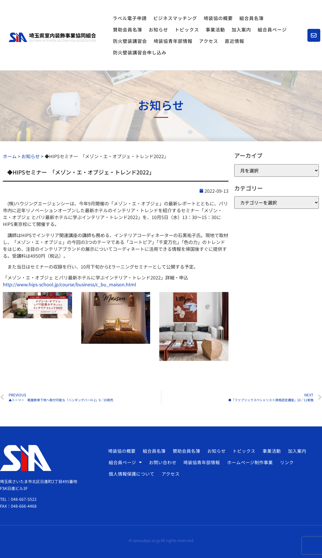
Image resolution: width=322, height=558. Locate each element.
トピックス (187, 29)
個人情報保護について (131, 473)
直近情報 (234, 40)
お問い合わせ (162, 462)
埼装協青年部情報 (173, 40)
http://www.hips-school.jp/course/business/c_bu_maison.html (69, 284)
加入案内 (241, 29)
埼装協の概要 (218, 18)
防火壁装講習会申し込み (139, 52)
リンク (284, 462)
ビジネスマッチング (175, 18)
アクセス (208, 40)
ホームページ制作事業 (248, 462)
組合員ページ (274, 29)
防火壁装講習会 (130, 40)
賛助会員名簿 (127, 29)
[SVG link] (52, 37)
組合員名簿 (251, 18)
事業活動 (215, 29)
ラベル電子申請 (130, 18)
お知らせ (158, 29)
